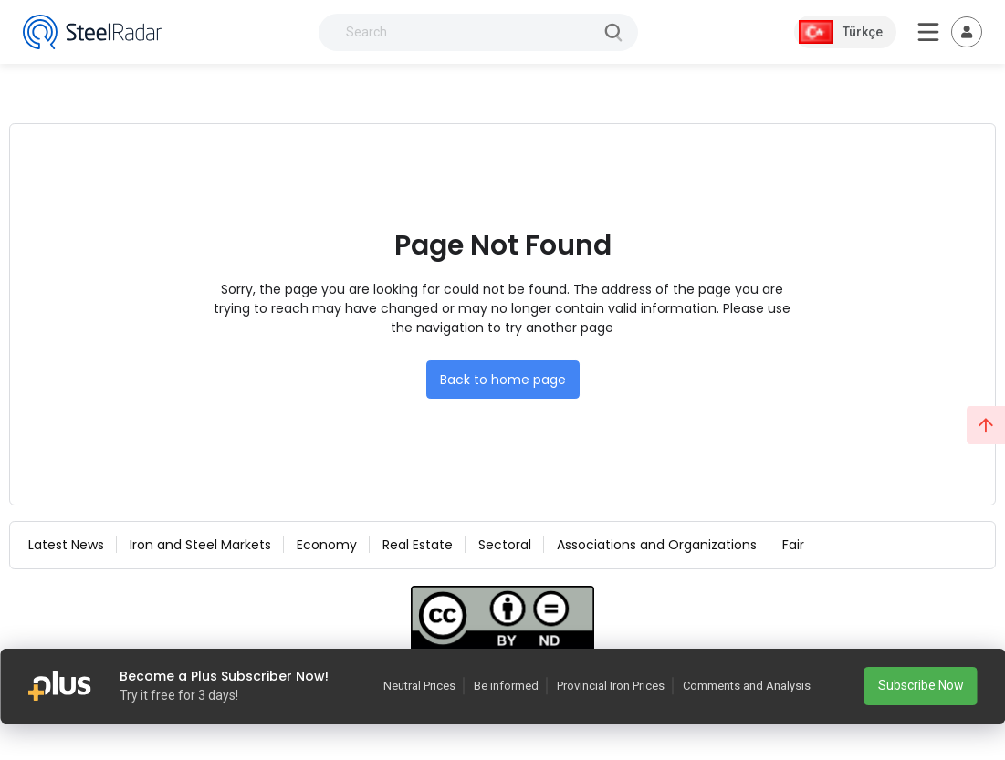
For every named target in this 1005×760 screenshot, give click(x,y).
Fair (793, 545)
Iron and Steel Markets (200, 545)
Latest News (66, 545)
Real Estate (417, 545)
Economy (327, 545)
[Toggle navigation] (966, 31)
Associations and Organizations (657, 545)
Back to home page (503, 379)
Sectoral (504, 545)
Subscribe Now (921, 685)
